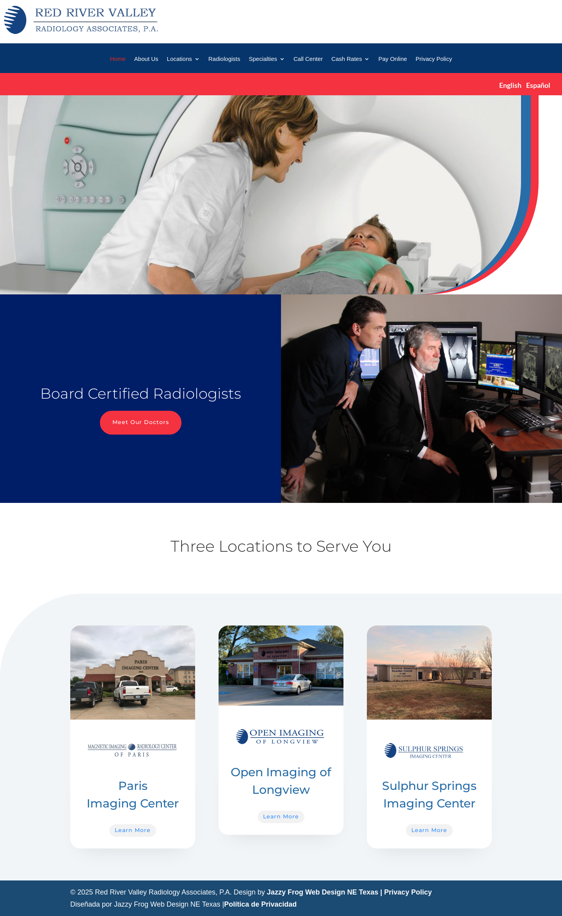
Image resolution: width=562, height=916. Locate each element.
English (510, 85)
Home (118, 59)
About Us (146, 59)
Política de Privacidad (260, 904)
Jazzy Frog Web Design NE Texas (322, 892)
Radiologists (224, 59)
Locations (179, 59)
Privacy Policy (434, 59)
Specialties (263, 59)
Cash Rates (346, 59)
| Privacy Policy (406, 892)
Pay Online (392, 59)
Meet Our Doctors (140, 422)
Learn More (133, 830)
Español (538, 85)
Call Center (308, 59)
